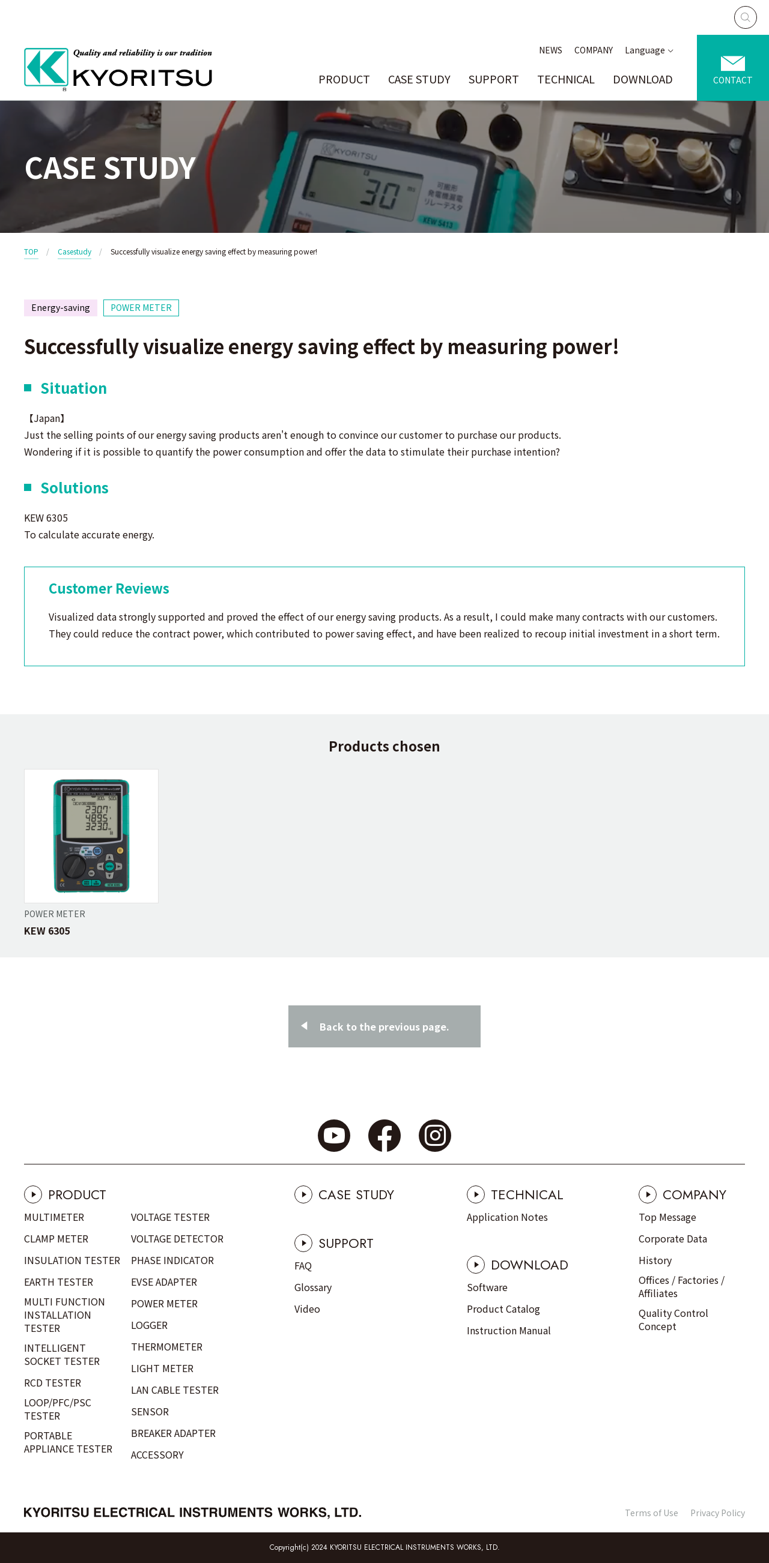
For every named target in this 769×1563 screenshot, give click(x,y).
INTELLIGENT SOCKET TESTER (62, 1354)
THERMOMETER (166, 1346)
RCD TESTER (52, 1382)
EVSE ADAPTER (164, 1281)
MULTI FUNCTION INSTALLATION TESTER (64, 1314)
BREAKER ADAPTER (173, 1432)
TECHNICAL (566, 78)
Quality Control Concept (673, 1319)
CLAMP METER (56, 1238)
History (655, 1259)
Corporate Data (673, 1238)
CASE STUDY (419, 78)
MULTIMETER (54, 1216)
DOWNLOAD (643, 78)
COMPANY (593, 50)
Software (487, 1286)
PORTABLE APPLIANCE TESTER (68, 1442)
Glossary (313, 1286)
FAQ (303, 1265)
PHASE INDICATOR (172, 1259)
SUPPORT (494, 78)
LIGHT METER (162, 1368)
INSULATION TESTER (72, 1259)
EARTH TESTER (58, 1281)
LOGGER (149, 1324)
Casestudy (74, 251)
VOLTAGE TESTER (170, 1216)
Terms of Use (651, 1513)
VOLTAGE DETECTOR (177, 1238)
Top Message (667, 1216)
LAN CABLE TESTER (175, 1389)
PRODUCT (344, 78)
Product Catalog (503, 1308)
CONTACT (733, 80)
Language (645, 50)
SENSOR (150, 1411)
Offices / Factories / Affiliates (682, 1286)
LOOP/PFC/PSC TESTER (57, 1409)
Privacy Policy (717, 1513)
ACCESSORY (157, 1454)
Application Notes (507, 1216)
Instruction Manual (509, 1330)
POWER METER (164, 1303)
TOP (31, 251)
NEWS (550, 50)
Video (307, 1308)
